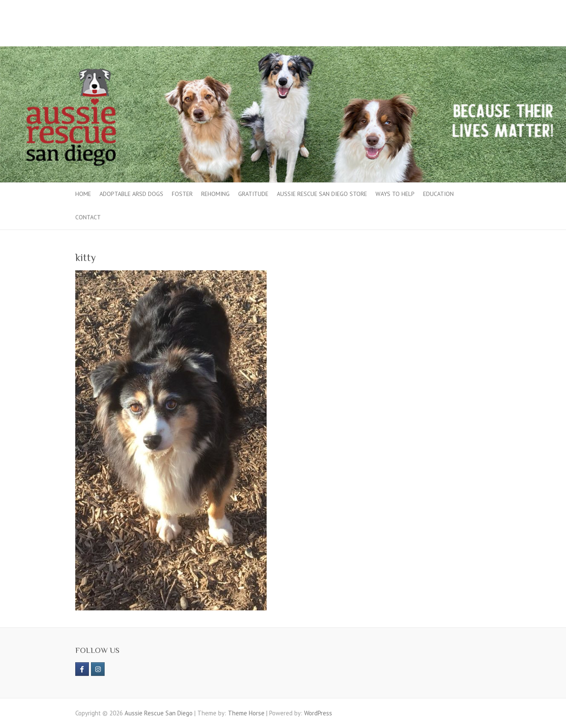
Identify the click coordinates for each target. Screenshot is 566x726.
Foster (182, 194)
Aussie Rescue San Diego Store (322, 194)
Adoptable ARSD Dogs (131, 194)
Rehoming (215, 194)
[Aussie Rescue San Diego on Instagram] (98, 669)
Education (438, 194)
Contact (88, 217)
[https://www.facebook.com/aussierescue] (82, 669)
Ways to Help (395, 194)
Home (83, 194)
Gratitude (253, 194)
